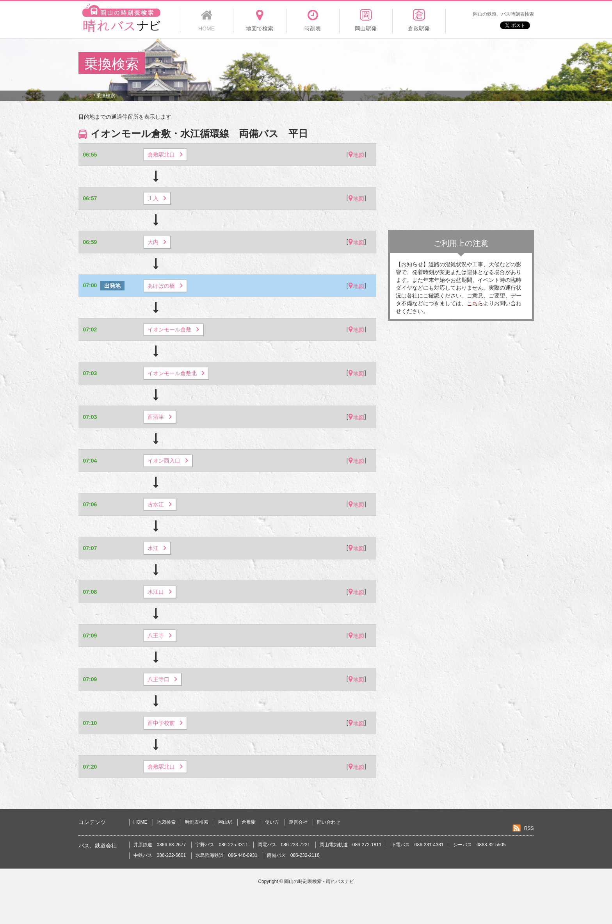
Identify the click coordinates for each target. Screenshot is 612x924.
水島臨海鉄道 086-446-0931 (227, 855)
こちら (475, 303)
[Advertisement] (391, 64)
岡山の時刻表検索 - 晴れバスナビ (319, 881)
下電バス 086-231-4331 (417, 844)
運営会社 (298, 822)
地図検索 (166, 822)
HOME (140, 822)
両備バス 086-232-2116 (293, 855)
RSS (529, 828)
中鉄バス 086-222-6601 (159, 855)
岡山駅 (225, 822)
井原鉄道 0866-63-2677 (159, 844)
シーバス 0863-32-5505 (479, 844)
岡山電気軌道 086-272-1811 (351, 844)
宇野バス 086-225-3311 (222, 844)
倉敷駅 (249, 822)
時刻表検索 (196, 822)
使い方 (272, 822)
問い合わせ (328, 822)
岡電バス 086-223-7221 (284, 844)
